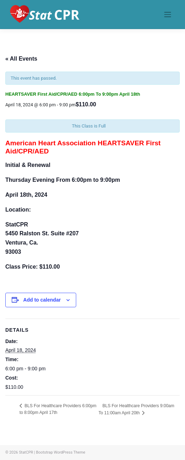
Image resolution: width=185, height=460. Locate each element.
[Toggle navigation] (167, 14)
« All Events (21, 59)
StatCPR (26, 452)
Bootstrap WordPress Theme (60, 452)
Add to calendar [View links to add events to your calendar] (42, 300)
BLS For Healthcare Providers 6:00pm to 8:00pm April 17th (57, 409)
